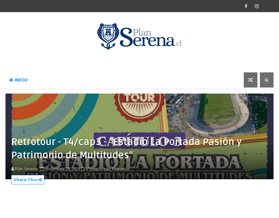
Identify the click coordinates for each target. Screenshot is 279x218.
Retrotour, (121, 168)
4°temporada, (98, 168)
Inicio (18, 80)
